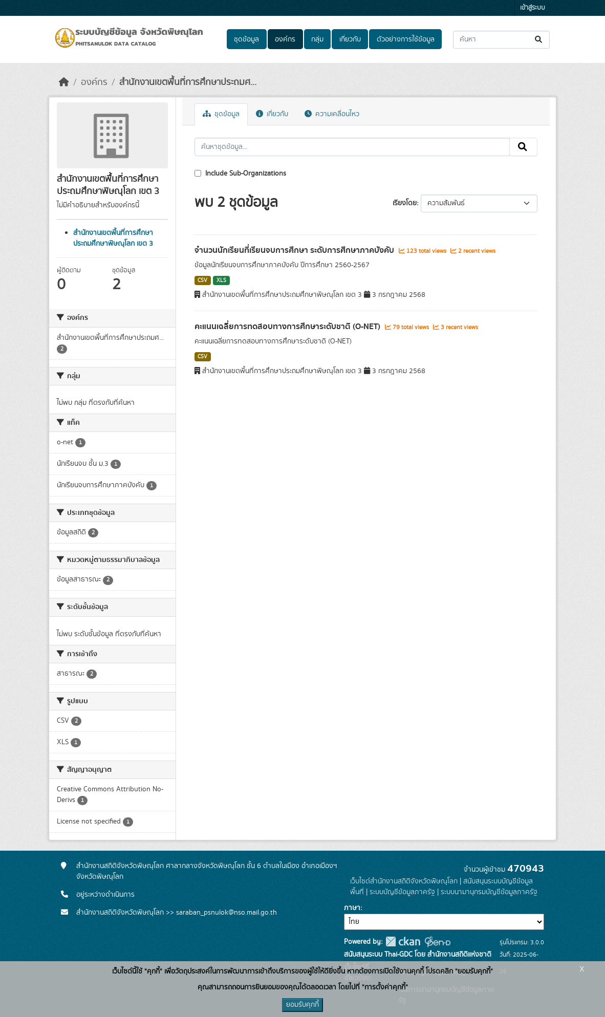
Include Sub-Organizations (240, 173)
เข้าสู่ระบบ (532, 8)
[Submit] (539, 40)
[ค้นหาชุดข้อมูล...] (501, 40)
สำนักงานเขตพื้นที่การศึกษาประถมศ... (187, 82)
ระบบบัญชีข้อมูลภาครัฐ (402, 892)
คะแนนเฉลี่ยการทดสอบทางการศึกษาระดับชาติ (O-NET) (288, 326)
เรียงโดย (405, 203)
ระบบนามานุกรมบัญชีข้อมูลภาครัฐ (489, 892)
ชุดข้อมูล (246, 39)
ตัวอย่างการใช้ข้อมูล (406, 39)
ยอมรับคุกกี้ (302, 1005)
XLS (221, 280)
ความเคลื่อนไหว (332, 114)
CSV (202, 280)
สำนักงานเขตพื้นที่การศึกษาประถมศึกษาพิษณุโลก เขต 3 (113, 238)
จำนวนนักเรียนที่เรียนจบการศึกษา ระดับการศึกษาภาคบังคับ (295, 250)
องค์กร (285, 39)
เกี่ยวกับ (350, 39)
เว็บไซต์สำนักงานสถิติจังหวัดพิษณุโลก (404, 881)
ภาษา (352, 908)
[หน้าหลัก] (64, 82)
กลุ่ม (317, 39)
